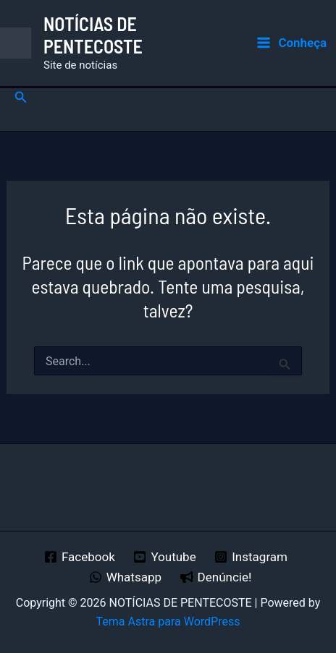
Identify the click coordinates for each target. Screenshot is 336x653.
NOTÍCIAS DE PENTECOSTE (93, 34)
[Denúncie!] (215, 577)
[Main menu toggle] (291, 43)
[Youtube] (165, 556)
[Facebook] (79, 556)
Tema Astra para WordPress (168, 621)
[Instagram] (250, 556)
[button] (21, 97)
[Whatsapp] (125, 577)
